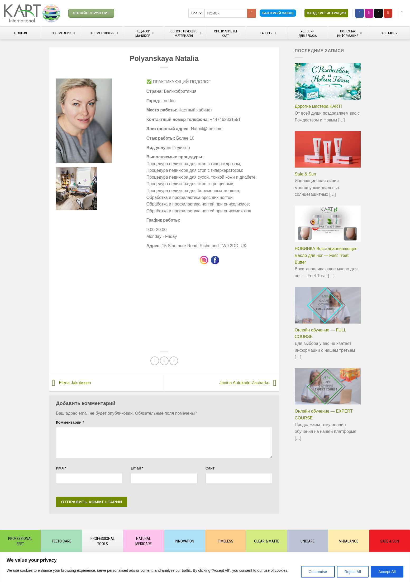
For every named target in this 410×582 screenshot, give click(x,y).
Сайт (210, 468)
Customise (318, 572)
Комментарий (70, 422)
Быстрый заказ (277, 13)
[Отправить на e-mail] (378, 13)
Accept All (387, 572)
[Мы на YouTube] (388, 13)
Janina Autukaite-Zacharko (249, 383)
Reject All (353, 572)
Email (137, 468)
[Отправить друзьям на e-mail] (164, 360)
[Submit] (251, 13)
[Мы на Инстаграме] (369, 13)
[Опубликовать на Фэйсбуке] (154, 360)
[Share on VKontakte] (173, 360)
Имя (61, 468)
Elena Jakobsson (70, 383)
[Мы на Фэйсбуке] (359, 13)
